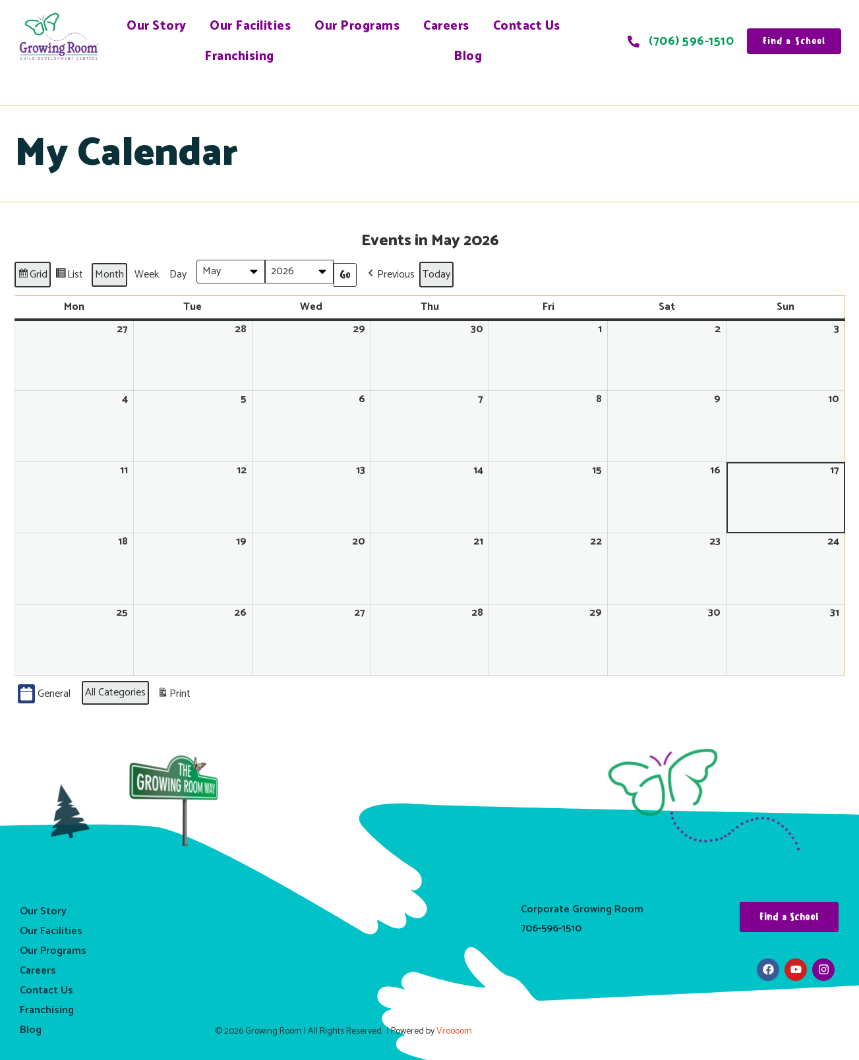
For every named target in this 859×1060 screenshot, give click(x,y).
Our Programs (357, 26)
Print (174, 695)
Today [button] (436, 274)
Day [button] (178, 274)
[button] (390, 274)
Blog (468, 56)
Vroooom (454, 1031)
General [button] (44, 693)
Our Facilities (250, 26)
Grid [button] (32, 276)
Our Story (157, 26)
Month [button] (109, 274)
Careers (446, 26)
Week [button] (146, 274)
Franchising (239, 56)
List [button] (69, 276)
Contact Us (526, 26)
